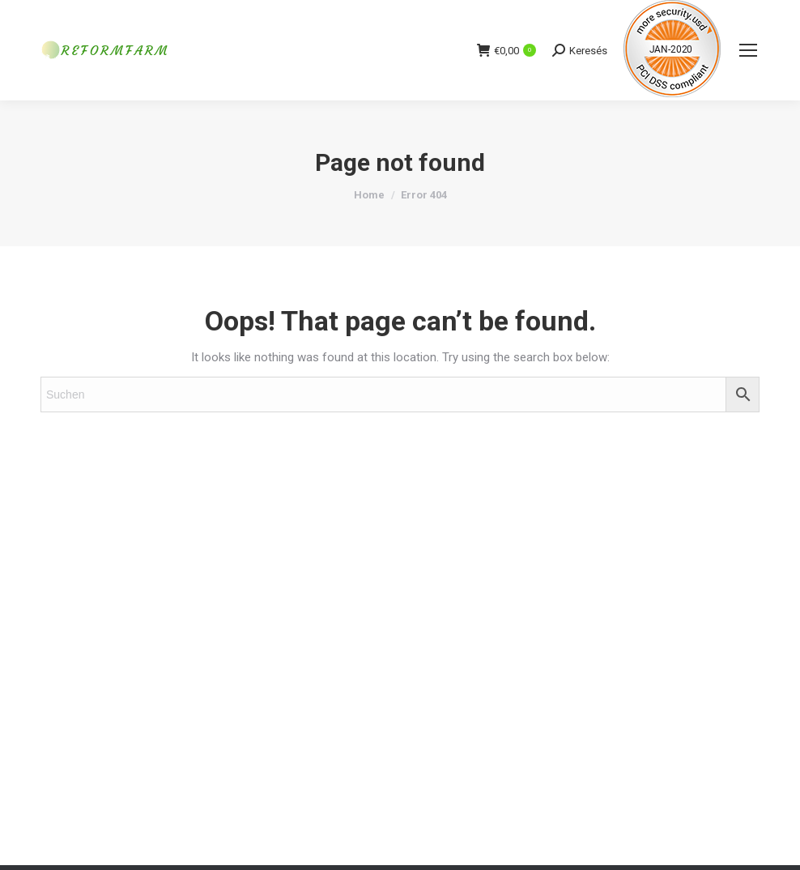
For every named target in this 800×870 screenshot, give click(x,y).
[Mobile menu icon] (748, 50)
